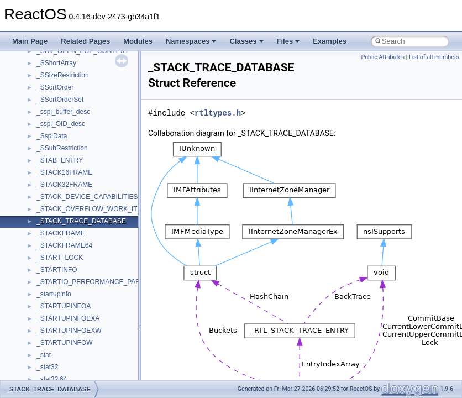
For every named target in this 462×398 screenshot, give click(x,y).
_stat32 (47, 367)
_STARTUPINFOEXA (67, 318)
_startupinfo (53, 294)
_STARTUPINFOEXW (69, 330)
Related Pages (85, 41)
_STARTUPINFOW (64, 343)
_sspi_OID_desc (60, 124)
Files (288, 41)
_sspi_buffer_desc (63, 112)
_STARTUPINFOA (63, 306)
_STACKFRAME (60, 233)
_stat (43, 355)
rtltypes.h (218, 113)
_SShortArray (56, 63)
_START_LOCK (59, 257)
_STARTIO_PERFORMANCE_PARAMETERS (104, 282)
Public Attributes (383, 57)
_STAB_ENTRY (59, 160)
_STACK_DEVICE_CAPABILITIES (87, 197)
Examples (330, 41)
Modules (138, 41)
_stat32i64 (51, 379)
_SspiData (51, 136)
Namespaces (191, 41)
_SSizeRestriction (62, 75)
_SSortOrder (55, 87)
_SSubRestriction (62, 148)
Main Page (30, 41)
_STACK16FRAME (64, 172)
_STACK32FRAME (64, 184)
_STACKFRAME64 (64, 245)
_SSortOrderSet (59, 99)
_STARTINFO (56, 270)
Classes (246, 41)
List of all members (434, 57)
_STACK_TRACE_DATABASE (81, 221)
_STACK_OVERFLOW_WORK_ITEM (91, 209)
